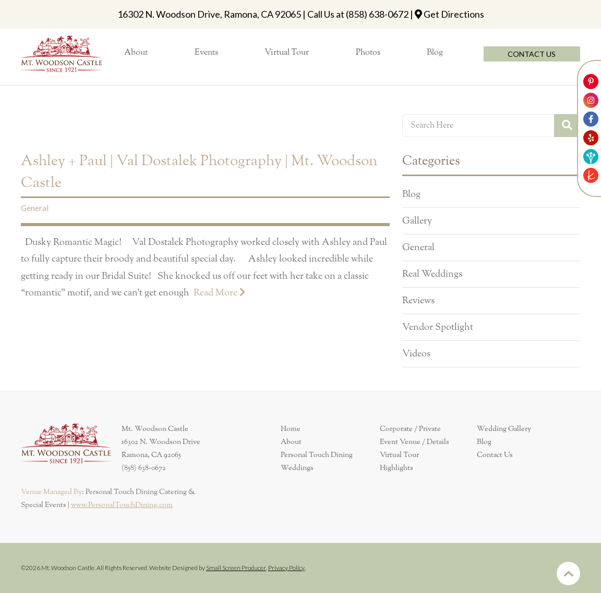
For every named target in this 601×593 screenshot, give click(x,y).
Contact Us (495, 455)
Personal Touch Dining (317, 455)
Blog (411, 194)
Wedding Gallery (504, 429)
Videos (416, 354)
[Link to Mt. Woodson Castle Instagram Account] (590, 100)
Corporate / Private (410, 429)
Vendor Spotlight (437, 327)
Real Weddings (432, 274)
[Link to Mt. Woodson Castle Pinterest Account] (590, 81)
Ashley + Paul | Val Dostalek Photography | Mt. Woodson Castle (199, 172)
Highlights (396, 468)
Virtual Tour (399, 455)
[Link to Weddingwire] (590, 156)
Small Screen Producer (236, 568)
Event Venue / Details (414, 442)
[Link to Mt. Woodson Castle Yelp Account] (590, 137)
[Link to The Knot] (590, 175)
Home (290, 429)
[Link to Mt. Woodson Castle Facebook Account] (590, 119)
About (291, 442)
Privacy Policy (286, 568)
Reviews (418, 300)
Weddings (297, 468)
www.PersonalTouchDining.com (122, 505)
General (35, 208)
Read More (219, 292)
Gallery (417, 221)
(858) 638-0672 (377, 14)
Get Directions (454, 14)
